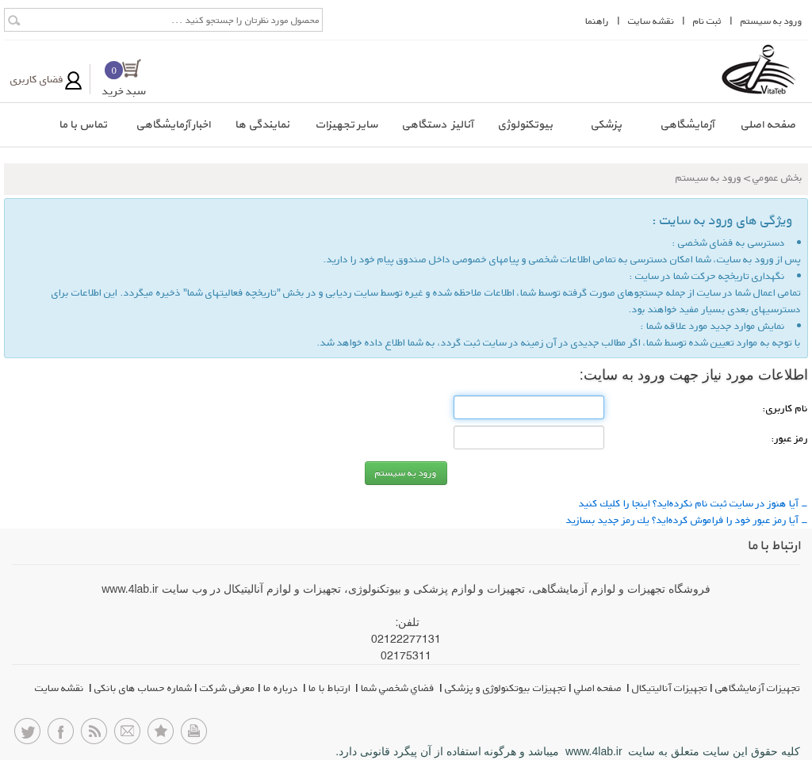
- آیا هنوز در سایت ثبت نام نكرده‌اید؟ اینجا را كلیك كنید (693, 503)
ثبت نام (707, 21)
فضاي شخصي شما (399, 688)
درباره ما (282, 688)
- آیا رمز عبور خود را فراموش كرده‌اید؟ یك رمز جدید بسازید (687, 520)
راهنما (597, 21)
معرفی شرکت (227, 688)
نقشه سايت (651, 21)
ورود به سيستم (771, 21)
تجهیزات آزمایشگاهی (757, 688)
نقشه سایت (60, 688)
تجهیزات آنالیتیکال (669, 688)
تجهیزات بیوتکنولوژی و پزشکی (505, 688)
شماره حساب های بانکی (143, 688)
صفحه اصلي (599, 688)
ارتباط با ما (330, 688)
